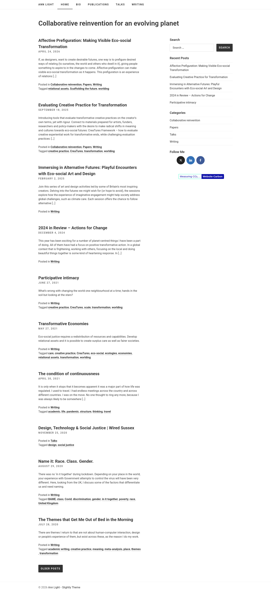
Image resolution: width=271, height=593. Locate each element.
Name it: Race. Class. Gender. (66, 461)
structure (85, 411)
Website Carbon (212, 176)
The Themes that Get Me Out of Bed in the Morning (85, 519)
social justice (66, 445)
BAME (52, 499)
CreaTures (76, 151)
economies (125, 353)
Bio (78, 4)
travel (107, 411)
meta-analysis (113, 549)
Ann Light (46, 4)
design (52, 445)
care (51, 353)
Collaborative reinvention (66, 84)
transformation (93, 151)
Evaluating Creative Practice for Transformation (82, 105)
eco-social (97, 353)
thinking (98, 411)
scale (87, 307)
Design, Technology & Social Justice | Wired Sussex (86, 427)
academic (54, 411)
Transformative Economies (63, 323)
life (63, 411)
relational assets (58, 88)
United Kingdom (48, 503)
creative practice (58, 151)
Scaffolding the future (83, 88)
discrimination (82, 499)
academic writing (58, 549)
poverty (123, 499)
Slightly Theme (71, 587)
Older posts (50, 568)
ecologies (111, 353)
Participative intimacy (58, 277)
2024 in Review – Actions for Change (72, 227)
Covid (68, 499)
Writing (138, 4)
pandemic (73, 411)
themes (136, 549)
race (132, 499)
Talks (120, 4)
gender (96, 499)
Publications (98, 4)
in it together (110, 499)
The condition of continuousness (68, 373)
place (126, 549)
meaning (98, 549)
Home (65, 4)
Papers (87, 84)
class (60, 499)
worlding (103, 88)
